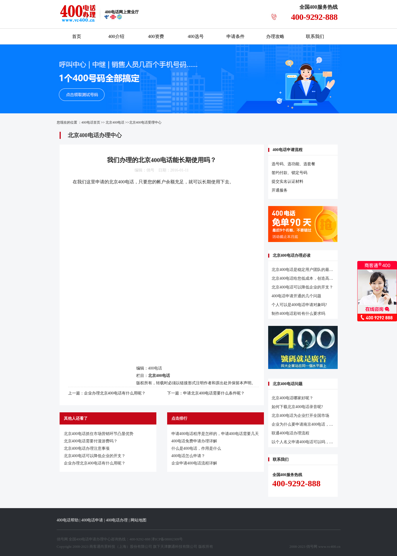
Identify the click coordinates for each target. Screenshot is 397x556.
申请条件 (235, 36)
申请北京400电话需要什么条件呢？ (214, 393)
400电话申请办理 (90, 539)
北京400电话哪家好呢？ (292, 398)
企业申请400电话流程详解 (194, 463)
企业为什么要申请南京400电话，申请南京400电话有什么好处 (325, 424)
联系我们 (315, 36)
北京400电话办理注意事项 (87, 448)
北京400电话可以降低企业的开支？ (94, 456)
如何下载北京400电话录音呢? (297, 407)
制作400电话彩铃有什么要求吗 (298, 313)
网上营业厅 (122, 12)
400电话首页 (90, 122)
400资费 (156, 36)
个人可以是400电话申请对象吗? (299, 305)
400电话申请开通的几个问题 (296, 296)
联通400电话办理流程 (290, 433)
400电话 (155, 368)
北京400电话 (115, 122)
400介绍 (116, 36)
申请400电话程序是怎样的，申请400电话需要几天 (215, 434)
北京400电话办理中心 (95, 135)
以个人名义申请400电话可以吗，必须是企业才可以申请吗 (322, 442)
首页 (76, 36)
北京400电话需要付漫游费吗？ (90, 441)
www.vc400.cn (329, 546)
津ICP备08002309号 (167, 539)
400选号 (196, 36)
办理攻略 (275, 36)
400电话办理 (117, 520)
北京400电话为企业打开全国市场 (300, 415)
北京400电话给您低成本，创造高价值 (304, 278)
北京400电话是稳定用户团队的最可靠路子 (308, 270)
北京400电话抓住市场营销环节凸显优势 (98, 434)
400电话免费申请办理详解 (194, 441)
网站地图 (138, 520)
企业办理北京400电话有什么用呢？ (115, 393)
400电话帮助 (68, 520)
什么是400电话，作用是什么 (196, 448)
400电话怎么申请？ (188, 456)
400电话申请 (92, 520)
